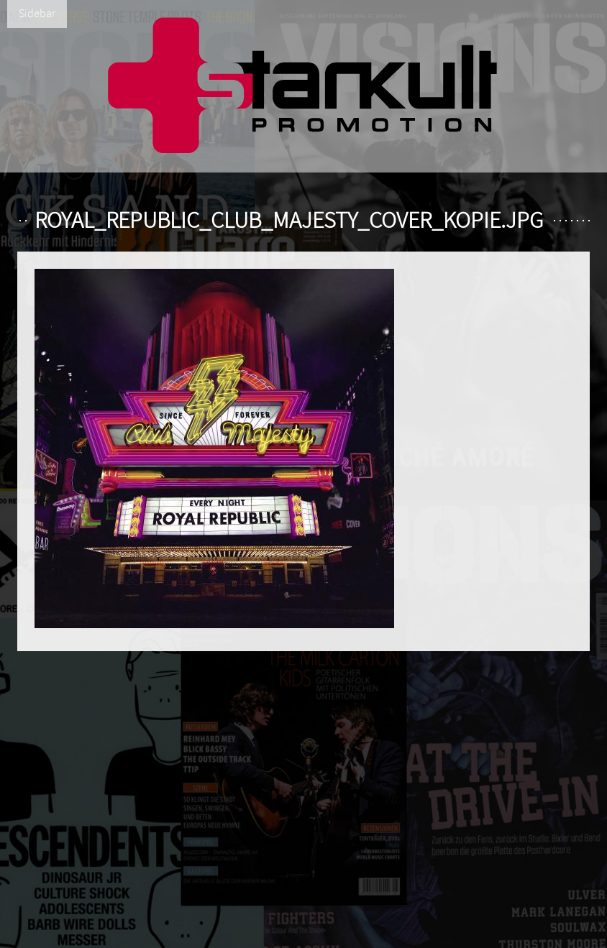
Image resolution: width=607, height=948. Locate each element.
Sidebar (37, 13)
